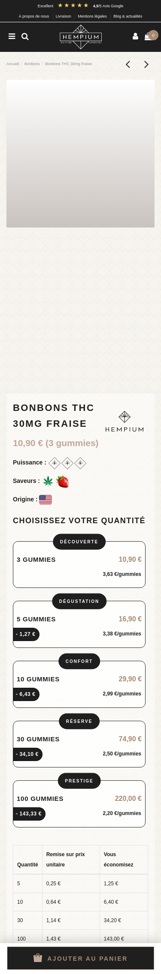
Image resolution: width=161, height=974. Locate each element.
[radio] (79, 564)
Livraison (64, 16)
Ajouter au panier (80, 957)
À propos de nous (34, 16)
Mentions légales (93, 16)
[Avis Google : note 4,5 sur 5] (90, 6)
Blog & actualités (127, 16)
